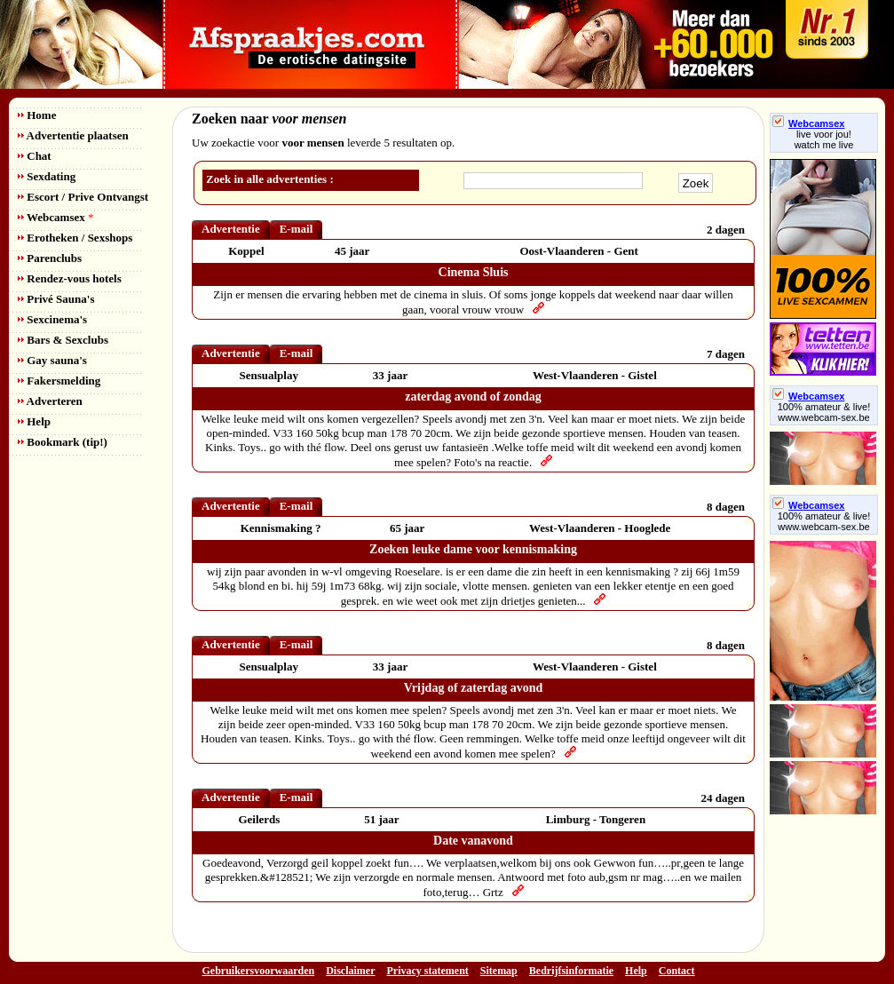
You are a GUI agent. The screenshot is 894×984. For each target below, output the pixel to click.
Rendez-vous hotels (70, 278)
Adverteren (50, 401)
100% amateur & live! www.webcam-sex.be (824, 412)
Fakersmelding (59, 380)
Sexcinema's (52, 319)
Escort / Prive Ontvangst (83, 196)
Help (34, 421)
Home (37, 115)
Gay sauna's (52, 360)
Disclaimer (350, 970)
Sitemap (499, 970)
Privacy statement (428, 970)
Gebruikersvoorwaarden (258, 970)
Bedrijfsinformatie (571, 970)
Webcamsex (55, 217)
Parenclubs (50, 258)
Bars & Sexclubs (63, 339)
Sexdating (46, 176)
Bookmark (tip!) (62, 441)
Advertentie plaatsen (73, 135)
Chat (34, 156)
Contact (677, 970)
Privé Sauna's (56, 299)
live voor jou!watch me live (824, 139)
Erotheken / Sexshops (75, 237)
